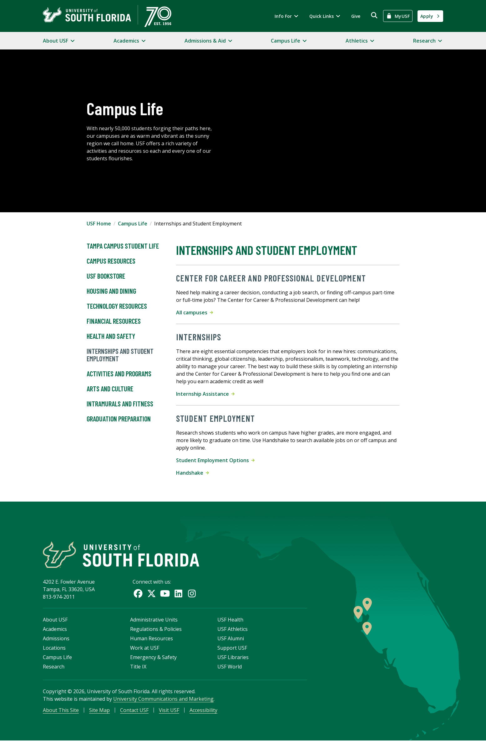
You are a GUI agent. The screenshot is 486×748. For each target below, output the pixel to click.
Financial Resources (114, 321)
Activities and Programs (119, 374)
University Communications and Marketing (163, 704)
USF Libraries (233, 662)
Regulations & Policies (156, 634)
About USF (55, 625)
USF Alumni (230, 643)
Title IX (138, 671)
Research (53, 671)
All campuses (194, 312)
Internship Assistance (205, 393)
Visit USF (169, 715)
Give (355, 16)
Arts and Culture (110, 389)
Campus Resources (111, 261)
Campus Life (132, 223)
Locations (54, 653)
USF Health (230, 625)
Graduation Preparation (119, 419)
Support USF (232, 653)
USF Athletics (232, 634)
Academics (55, 634)
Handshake (192, 472)
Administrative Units (154, 625)
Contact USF (134, 715)
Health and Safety (111, 336)
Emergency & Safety (153, 662)
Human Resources (151, 643)
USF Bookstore (106, 276)
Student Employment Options (215, 460)
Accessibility (203, 715)
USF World (229, 671)
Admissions (56, 643)
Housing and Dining (111, 291)
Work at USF (144, 653)
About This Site (61, 715)
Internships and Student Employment (120, 355)
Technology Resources (117, 306)
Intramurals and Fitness (120, 404)
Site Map (99, 715)
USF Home (99, 223)
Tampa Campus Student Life (123, 246)
